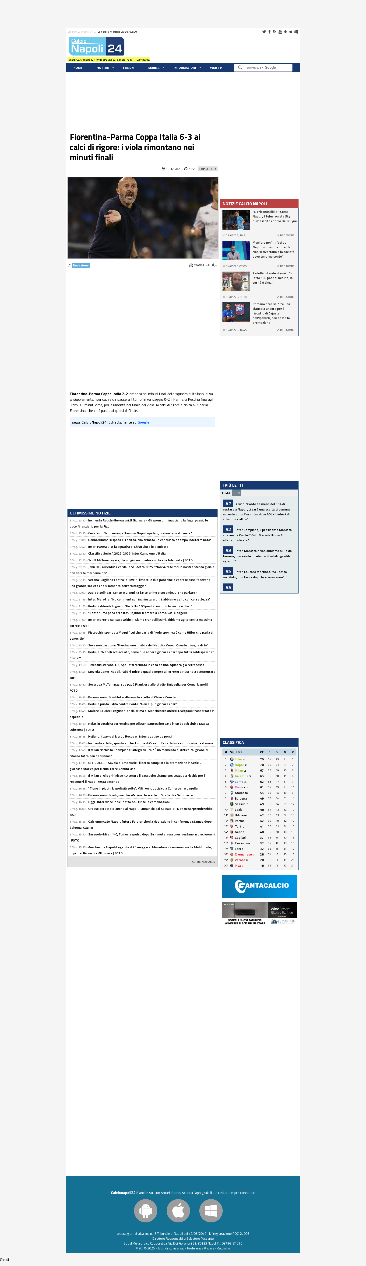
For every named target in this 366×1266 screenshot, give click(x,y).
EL (245, 782)
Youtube (280, 31)
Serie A (153, 67)
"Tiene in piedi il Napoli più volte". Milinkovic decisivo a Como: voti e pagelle (143, 788)
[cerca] (264, 67)
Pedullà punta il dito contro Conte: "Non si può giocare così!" (132, 703)
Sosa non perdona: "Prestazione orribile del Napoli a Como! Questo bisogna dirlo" (148, 645)
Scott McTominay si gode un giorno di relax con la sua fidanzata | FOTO (140, 560)
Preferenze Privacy (200, 1248)
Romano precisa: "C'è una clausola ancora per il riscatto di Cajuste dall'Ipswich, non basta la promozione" (271, 313)
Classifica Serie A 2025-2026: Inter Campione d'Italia (127, 553)
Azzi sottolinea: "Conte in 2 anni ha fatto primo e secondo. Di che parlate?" (143, 592)
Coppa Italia (207, 169)
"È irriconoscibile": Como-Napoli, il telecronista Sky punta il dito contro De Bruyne (275, 216)
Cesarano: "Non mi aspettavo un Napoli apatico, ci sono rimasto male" (140, 533)
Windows (296, 31)
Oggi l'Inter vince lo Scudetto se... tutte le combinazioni (128, 801)
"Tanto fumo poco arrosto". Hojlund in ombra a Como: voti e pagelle (138, 612)
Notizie (103, 67)
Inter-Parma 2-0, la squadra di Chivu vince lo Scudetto (128, 546)
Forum (128, 67)
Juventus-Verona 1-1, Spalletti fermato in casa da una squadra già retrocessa (146, 664)
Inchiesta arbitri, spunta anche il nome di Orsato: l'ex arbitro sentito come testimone (151, 743)
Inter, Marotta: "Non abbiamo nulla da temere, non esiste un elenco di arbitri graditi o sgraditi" (257, 555)
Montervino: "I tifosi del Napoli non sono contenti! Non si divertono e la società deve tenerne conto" (274, 249)
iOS (291, 31)
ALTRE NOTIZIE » (203, 862)
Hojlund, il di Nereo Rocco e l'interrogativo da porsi (130, 736)
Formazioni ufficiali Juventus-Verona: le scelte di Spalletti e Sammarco (140, 795)
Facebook (269, 31)
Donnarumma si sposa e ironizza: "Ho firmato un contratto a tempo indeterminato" (149, 539)
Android (285, 31)
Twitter (264, 31)
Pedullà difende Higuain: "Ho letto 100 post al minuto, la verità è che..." (140, 606)
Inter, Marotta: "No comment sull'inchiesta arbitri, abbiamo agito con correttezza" (149, 599)
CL (244, 759)
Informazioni (184, 67)
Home (78, 67)
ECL (246, 787)
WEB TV (216, 67)
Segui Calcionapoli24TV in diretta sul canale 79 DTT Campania (109, 59)
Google (143, 422)
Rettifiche (223, 1248)
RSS (274, 31)
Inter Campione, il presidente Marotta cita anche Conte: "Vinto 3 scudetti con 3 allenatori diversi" (257, 534)
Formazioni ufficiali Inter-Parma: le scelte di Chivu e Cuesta (132, 697)
